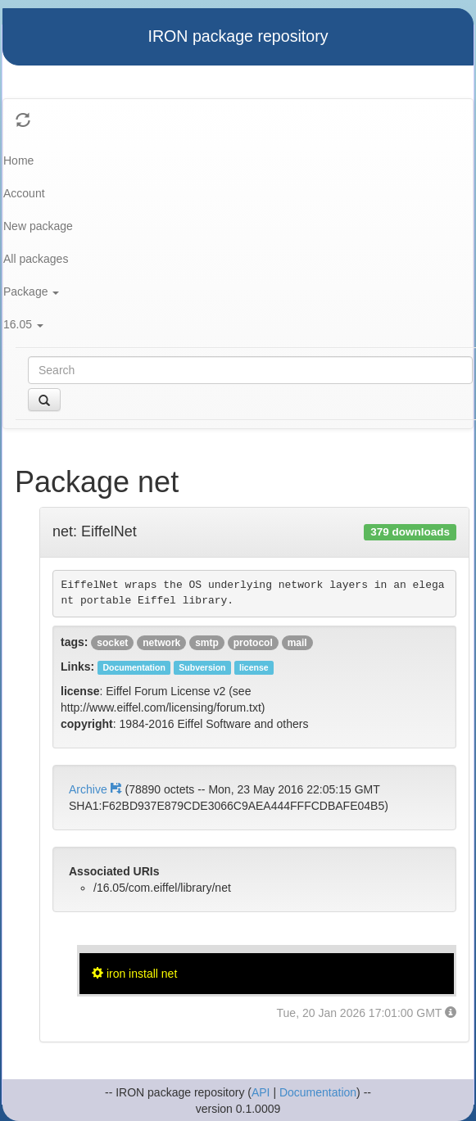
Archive (97, 789)
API (261, 1092)
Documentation (317, 1092)
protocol (253, 643)
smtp (207, 643)
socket (112, 643)
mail (297, 643)
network (161, 643)
